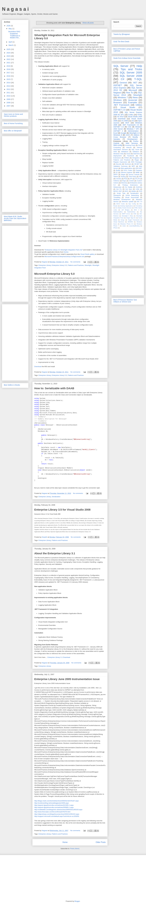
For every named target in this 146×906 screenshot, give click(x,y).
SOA (134, 214)
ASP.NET (117, 85)
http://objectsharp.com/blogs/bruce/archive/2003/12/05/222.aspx (56, 814)
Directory (124, 183)
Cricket (131, 181)
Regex (137, 160)
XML (140, 176)
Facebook (130, 156)
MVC (126, 191)
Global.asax (117, 187)
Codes (130, 115)
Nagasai (117, 92)
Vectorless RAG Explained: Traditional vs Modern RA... (14, 35)
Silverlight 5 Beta (127, 216)
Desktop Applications (126, 206)
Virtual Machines (118, 222)
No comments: (75, 262)
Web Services (132, 143)
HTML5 (126, 158)
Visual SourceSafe (132, 197)
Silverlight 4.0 (134, 133)
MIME (138, 172)
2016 (9, 76)
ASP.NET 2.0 (119, 110)
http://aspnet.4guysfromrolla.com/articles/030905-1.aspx (54, 807)
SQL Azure (135, 149)
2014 (9, 83)
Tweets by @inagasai (121, 34)
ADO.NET (138, 168)
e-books (118, 179)
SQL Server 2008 (131, 75)
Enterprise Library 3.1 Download (58, 657)
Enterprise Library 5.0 (59, 265)
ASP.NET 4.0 (118, 127)
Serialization (56, 497)
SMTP (115, 174)
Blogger (77, 901)
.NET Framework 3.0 (130, 125)
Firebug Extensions (130, 185)
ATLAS (137, 179)
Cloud (128, 154)
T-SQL (138, 79)
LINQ (137, 189)
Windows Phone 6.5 (126, 224)
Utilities (139, 105)
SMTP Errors (126, 214)
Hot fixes (128, 189)
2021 (9, 63)
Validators (135, 152)
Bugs (124, 181)
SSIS (115, 152)
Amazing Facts (130, 145)
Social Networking (132, 195)
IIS (133, 121)
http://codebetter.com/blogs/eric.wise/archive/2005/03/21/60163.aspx (58, 809)
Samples (116, 139)
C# (122, 79)
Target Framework (134, 220)
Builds (118, 170)
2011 (9, 93)
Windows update (127, 201)
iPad (125, 179)
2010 (9, 96)
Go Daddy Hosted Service (124, 208)
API (131, 179)
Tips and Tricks (131, 69)
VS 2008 (124, 121)
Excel (115, 133)
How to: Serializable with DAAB (54, 388)
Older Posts (101, 842)
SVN (140, 191)
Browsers (117, 102)
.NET (135, 82)
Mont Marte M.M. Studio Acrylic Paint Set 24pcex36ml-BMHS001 (15, 218)
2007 (9, 106)
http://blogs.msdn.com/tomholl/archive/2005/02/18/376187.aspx (56, 801)
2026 (9, 26)
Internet (129, 147)
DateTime (136, 154)
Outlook (116, 143)
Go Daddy (128, 187)
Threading (116, 197)
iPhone (115, 228)
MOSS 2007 (117, 191)
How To (129, 92)
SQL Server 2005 (131, 72)
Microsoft (133, 90)
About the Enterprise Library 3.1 (54, 553)
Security (118, 164)
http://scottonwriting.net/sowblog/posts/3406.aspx (51, 803)
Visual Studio (127, 107)
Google (123, 133)
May (10, 29)
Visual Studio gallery (87, 254)
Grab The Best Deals (121, 42)
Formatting (139, 206)
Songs (122, 220)
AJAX (128, 135)
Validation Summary (120, 166)
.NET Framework (121, 105)
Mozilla (135, 137)
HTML (139, 115)
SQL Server (120, 65)
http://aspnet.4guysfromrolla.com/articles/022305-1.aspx (54, 805)
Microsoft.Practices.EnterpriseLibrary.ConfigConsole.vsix (64, 256)
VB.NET (137, 164)
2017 (9, 73)
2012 (9, 89)
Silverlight (88, 265)
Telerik (115, 176)
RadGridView (131, 212)
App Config (132, 204)
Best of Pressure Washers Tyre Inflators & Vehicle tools (125, 301)
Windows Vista (118, 154)
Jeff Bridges (125, 210)
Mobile (133, 191)
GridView (139, 187)
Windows (117, 100)
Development (132, 139)
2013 (9, 86)
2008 (9, 103)
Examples (132, 102)
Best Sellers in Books (12, 385)
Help (139, 65)
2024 (9, 53)
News (135, 97)
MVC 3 (136, 210)
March (11, 45)
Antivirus (116, 181)
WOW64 (130, 222)
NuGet (66, 252)
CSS (129, 127)
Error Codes (128, 170)
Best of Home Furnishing (13, 123)
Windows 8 (117, 135)
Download (37, 366)
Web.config (117, 145)
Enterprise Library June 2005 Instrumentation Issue (67, 679)
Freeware (139, 170)
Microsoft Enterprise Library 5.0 (54, 273)
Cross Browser (119, 137)
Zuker (124, 226)
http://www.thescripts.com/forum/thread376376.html (52, 812)
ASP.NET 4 (118, 131)
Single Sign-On (131, 218)
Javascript (132, 100)
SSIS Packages (136, 162)
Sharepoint (117, 195)
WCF (127, 123)
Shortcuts (127, 164)
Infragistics (136, 158)
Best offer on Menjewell (13, 131)
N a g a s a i (15, 9)
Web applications (126, 168)
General (123, 82)
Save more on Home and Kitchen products (13, 115)
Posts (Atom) (74, 848)
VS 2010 (120, 117)
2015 (9, 79)
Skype (123, 174)
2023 (9, 56)
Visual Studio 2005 (135, 117)
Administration (133, 131)
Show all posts (88, 23)
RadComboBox (118, 212)
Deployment (117, 156)
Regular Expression (120, 162)
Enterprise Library (45, 265)
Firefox (135, 141)
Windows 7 (123, 97)
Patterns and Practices (76, 265)
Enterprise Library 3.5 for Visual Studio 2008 (62, 509)
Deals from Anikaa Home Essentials (127, 58)
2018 (9, 69)
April (10, 42)
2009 (9, 99)
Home (65, 842)
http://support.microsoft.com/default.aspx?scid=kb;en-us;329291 (56, 816)
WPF (133, 166)
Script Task (121, 193)
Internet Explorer (126, 172)
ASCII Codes (120, 204)
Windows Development (121, 199)
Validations (124, 152)
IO (117, 172)
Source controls (134, 174)
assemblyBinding (134, 226)
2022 (9, 59)
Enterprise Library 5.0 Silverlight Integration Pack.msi (63, 250)
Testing (123, 176)
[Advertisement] (15, 173)
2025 (9, 49)
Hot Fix (119, 189)
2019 (9, 66)
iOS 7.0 (139, 201)
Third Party (132, 176)
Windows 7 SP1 (133, 129)
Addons (136, 135)
